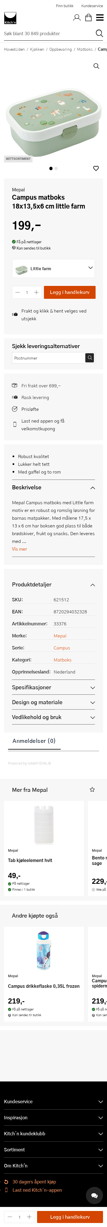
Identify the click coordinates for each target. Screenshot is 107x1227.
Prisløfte (30, 409)
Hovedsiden (14, 49)
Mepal (18, 189)
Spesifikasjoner (31, 687)
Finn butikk (64, 5)
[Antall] (27, 292)
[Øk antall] (36, 292)
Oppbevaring (60, 49)
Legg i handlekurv (70, 292)
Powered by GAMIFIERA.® (29, 763)
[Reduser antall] (17, 292)
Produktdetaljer (31, 584)
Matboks (85, 49)
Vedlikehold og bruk (36, 717)
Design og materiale (37, 702)
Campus (62, 647)
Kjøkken (37, 49)
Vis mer (19, 548)
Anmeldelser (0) (34, 741)
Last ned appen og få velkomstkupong (42, 424)
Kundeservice (92, 5)
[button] (96, 168)
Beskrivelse (26, 487)
